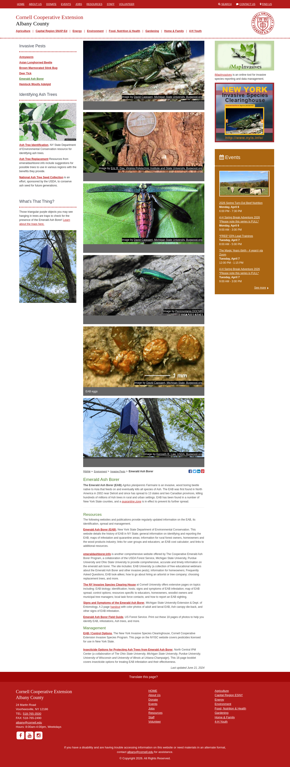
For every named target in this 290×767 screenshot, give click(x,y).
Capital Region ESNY (229, 695)
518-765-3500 (32, 713)
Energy (77, 31)
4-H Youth (195, 31)
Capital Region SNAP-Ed (51, 31)
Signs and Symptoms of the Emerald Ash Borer (113, 602)
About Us (35, 4)
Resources (94, 4)
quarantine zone (131, 501)
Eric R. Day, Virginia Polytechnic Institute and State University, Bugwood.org (156, 168)
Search (226, 4)
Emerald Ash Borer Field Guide (103, 617)
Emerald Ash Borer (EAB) (99, 529)
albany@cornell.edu (29, 722)
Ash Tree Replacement (33, 159)
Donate (51, 4)
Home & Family (174, 31)
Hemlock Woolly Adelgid (35, 84)
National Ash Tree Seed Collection (41, 177)
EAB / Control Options (97, 633)
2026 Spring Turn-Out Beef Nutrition (241, 203)
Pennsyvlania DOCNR (188, 311)
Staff (111, 4)
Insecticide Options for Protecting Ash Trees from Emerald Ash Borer (128, 649)
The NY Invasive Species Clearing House (109, 584)
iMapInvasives (223, 74)
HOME (152, 690)
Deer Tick (25, 73)
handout (115, 606)
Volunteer (126, 4)
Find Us (267, 4)
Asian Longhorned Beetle (35, 62)
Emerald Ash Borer (31, 78)
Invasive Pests (117, 471)
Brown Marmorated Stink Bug (38, 68)
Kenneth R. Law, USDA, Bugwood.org (179, 454)
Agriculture (23, 31)
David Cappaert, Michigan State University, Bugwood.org (168, 97)
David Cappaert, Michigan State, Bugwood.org (174, 382)
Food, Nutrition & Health (124, 31)
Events (66, 4)
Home (20, 4)
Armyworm (26, 57)
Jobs (78, 4)
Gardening (152, 31)
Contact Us (247, 4)
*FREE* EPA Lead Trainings (236, 236)
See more (260, 287)
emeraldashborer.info (97, 554)
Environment (95, 31)
